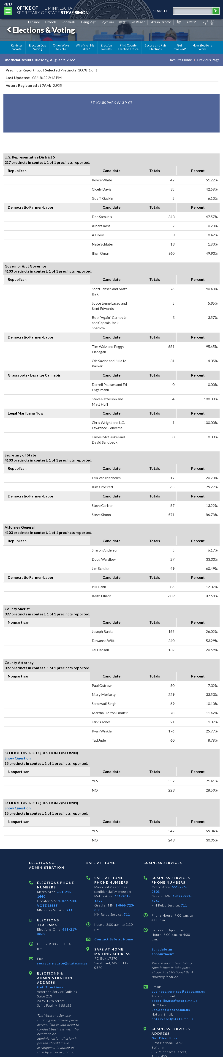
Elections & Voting (40, 29)
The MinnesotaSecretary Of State (53, 10)
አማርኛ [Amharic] (191, 22)
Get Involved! (179, 47)
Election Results (106, 47)
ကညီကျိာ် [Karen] (208, 22)
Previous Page (208, 59)
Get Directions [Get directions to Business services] (165, 1038)
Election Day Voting (37, 47)
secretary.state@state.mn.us (62, 963)
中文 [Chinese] (122, 22)
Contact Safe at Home (113, 939)
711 (69, 910)
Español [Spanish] (34, 22)
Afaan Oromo (161, 22)
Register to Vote (17, 47)
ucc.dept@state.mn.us (171, 1010)
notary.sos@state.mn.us (172, 1019)
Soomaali (68, 22)
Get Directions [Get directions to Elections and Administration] (50, 987)
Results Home (181, 59)
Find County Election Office (128, 47)
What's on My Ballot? (85, 47)
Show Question (18, 758)
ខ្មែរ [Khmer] (179, 22)
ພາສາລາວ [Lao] (138, 22)
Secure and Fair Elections (155, 47)
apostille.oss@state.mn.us (175, 1000)
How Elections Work (202, 47)
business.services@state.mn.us (178, 991)
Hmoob (50, 22)
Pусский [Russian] (107, 22)
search (160, 10)
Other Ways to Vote (61, 47)
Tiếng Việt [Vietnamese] (88, 22)
